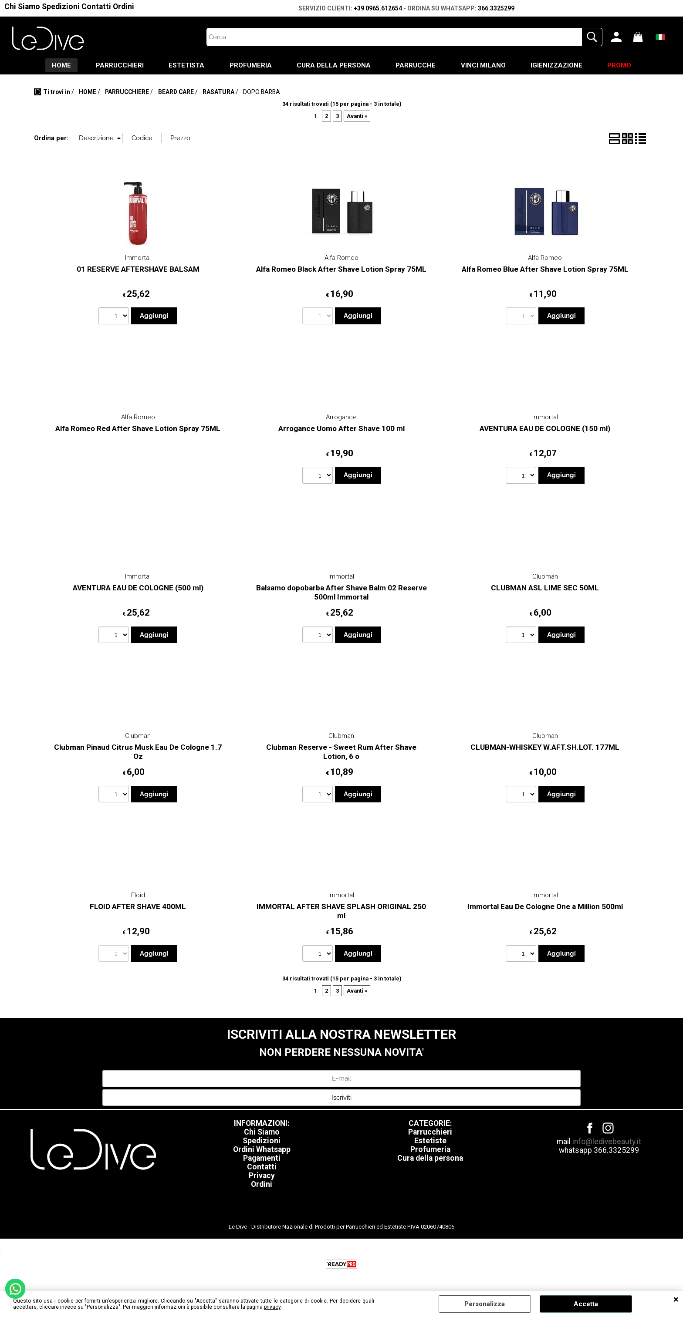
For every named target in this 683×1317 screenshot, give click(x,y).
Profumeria (430, 1150)
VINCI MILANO (485, 66)
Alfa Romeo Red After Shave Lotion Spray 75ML (137, 429)
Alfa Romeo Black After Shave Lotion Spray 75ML (341, 270)
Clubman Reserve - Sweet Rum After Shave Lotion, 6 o (341, 752)
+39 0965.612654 (378, 8)
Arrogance (341, 418)
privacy (272, 1307)
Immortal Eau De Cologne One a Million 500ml (545, 907)
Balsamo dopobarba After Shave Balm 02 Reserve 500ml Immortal (341, 593)
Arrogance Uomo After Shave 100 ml (341, 429)
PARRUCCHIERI (116, 66)
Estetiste (430, 1141)
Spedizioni (61, 6)
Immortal (138, 259)
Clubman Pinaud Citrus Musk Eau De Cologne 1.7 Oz (138, 752)
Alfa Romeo (341, 259)
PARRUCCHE (417, 66)
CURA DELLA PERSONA (334, 66)
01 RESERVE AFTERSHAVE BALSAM (138, 270)
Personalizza (484, 1304)
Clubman (545, 577)
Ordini (123, 6)
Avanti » (357, 117)
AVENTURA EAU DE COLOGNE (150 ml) (545, 429)
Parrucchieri (430, 1132)
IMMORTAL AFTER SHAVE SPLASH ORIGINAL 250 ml (341, 912)
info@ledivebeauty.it (606, 1142)
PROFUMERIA (249, 66)
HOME (56, 66)
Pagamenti (262, 1159)
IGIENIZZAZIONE (560, 66)
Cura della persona (430, 1159)
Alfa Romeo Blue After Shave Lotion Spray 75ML (545, 270)
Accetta (586, 1304)
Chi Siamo (22, 6)
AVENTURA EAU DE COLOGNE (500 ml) (138, 588)
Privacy (262, 1176)
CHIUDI (676, 1299)
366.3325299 (496, 8)
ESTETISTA (184, 66)
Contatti (96, 6)
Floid (138, 896)
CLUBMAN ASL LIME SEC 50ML (545, 588)
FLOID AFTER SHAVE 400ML (138, 907)
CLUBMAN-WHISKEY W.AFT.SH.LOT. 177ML (544, 748)
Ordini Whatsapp (262, 1150)
